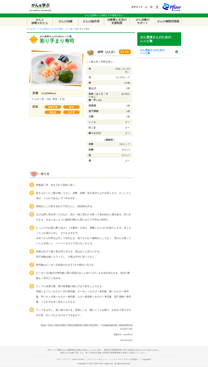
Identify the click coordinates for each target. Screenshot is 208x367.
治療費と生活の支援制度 (117, 21)
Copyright (146, 359)
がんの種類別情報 (168, 21)
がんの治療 (65, 21)
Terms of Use (78, 359)
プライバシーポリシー (96, 359)
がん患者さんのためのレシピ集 (155, 39)
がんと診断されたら (40, 21)
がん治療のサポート (143, 21)
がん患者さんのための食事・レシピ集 (56, 29)
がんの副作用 (91, 21)
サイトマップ (63, 359)
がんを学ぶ (32, 29)
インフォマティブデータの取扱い (124, 359)
